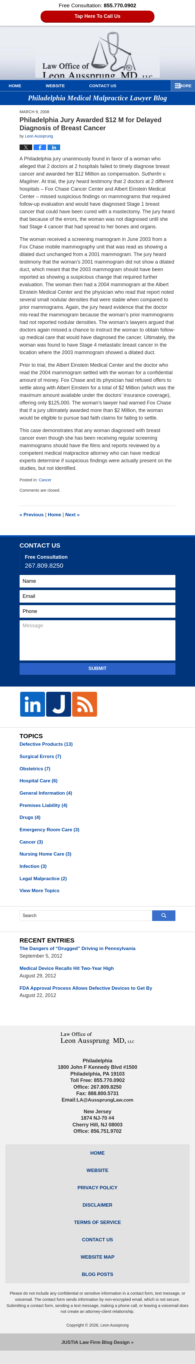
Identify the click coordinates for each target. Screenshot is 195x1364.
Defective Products (48, 744)
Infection (34, 870)
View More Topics (41, 895)
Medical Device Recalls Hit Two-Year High (69, 974)
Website (69, 85)
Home (22, 85)
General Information (47, 794)
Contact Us (123, 85)
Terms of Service (97, 1232)
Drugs (31, 820)
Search (164, 920)
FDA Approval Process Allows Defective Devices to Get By (89, 994)
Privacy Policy (97, 1196)
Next (74, 514)
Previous (32, 514)
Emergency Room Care (51, 832)
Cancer (45, 480)
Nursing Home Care (47, 857)
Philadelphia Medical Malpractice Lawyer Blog (97, 52)
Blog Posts (97, 1287)
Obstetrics (36, 769)
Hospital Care (40, 782)
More (182, 85)
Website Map (97, 1268)
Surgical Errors (42, 757)
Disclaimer (97, 1214)
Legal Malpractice (44, 882)
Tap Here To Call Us (97, 16)
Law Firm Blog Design (95, 1355)
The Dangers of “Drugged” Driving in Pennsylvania (81, 953)
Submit (97, 668)
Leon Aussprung (115, 1338)
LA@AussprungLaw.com (105, 1106)
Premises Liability (45, 807)
